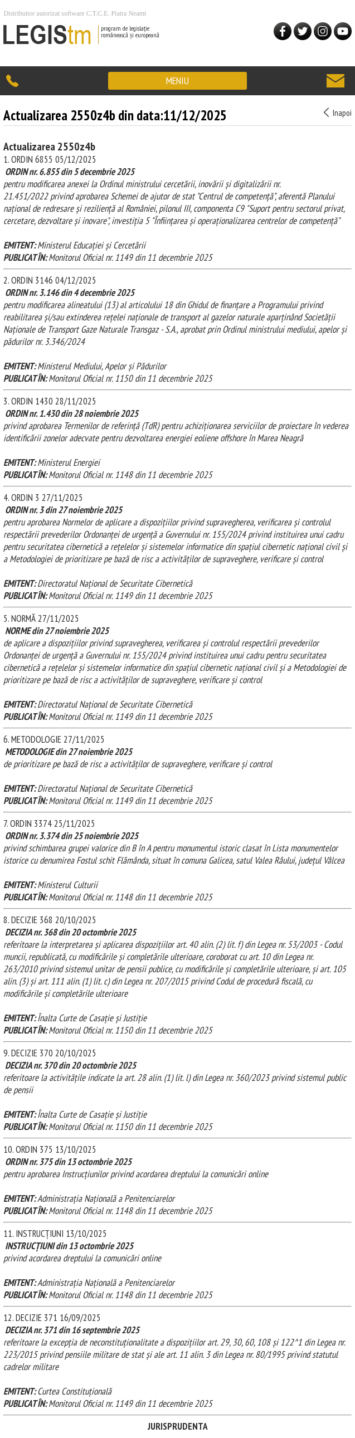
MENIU (177, 80)
